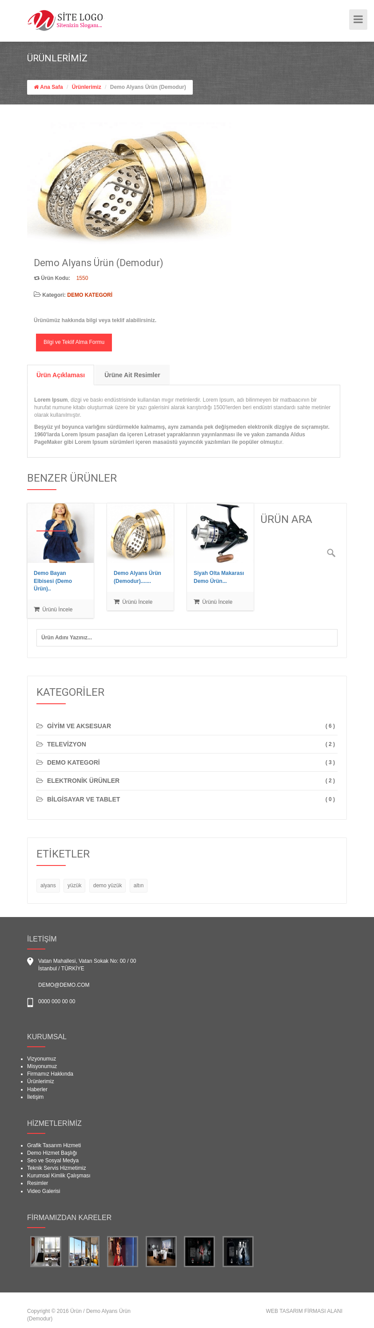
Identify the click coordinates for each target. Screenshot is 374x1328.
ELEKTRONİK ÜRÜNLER (77, 780)
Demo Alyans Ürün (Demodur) (148, 87)
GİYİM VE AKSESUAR (73, 726)
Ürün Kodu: (52, 278)
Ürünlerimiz (86, 87)
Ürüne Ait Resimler (132, 375)
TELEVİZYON (61, 744)
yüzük (74, 885)
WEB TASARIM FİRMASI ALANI (304, 1311)
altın (139, 885)
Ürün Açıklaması (60, 375)
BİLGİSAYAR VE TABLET (78, 799)
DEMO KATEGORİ (68, 762)
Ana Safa (51, 87)
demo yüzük (107, 885)
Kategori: (73, 295)
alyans (48, 885)
